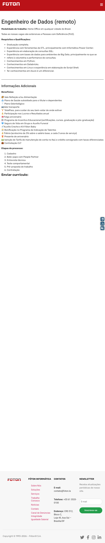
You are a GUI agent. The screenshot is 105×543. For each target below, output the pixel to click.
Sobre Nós (36, 511)
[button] (102, 4)
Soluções (35, 515)
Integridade (36, 541)
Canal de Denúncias (40, 538)
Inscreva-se (90, 535)
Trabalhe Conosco (35, 524)
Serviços (35, 519)
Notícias (35, 530)
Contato (35, 534)
